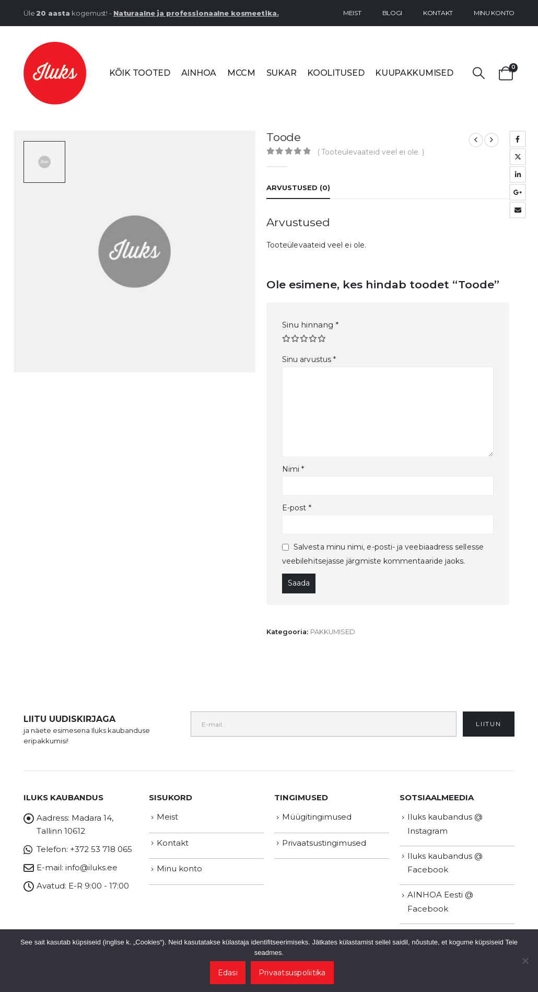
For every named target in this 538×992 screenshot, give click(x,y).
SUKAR (281, 73)
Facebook (517, 139)
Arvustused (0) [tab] (298, 187)
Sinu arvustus (309, 359)
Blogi (392, 13)
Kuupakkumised (414, 73)
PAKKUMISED (332, 632)
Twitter (517, 156)
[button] (479, 73)
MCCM (241, 73)
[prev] (476, 140)
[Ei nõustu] (525, 960)
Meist (352, 13)
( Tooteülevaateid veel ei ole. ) (371, 152)
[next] (491, 140)
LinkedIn (517, 174)
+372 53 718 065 (101, 849)
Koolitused (335, 73)
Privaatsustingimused (324, 843)
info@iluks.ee (91, 867)
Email (517, 210)
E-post (296, 507)
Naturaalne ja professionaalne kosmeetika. (196, 13)
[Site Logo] (55, 73)
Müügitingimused (317, 817)
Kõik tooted (139, 73)
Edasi (228, 972)
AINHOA (198, 73)
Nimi (293, 469)
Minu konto (494, 13)
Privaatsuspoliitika (292, 972)
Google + (517, 192)
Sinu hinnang (310, 325)
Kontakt (438, 13)
